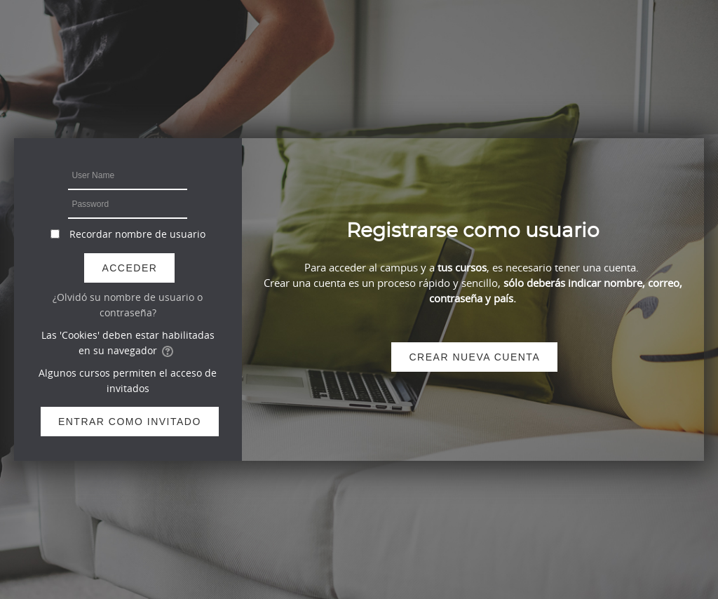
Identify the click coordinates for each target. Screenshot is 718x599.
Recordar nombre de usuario (137, 234)
